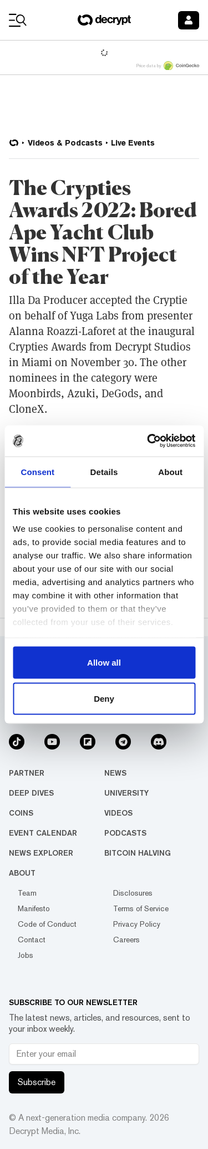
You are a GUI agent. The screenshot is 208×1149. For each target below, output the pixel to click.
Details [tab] (104, 471)
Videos (118, 812)
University (126, 792)
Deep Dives (31, 792)
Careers (126, 939)
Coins (21, 812)
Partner (26, 772)
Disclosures (133, 892)
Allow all (104, 662)
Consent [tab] (37, 471)
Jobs (25, 955)
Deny (104, 698)
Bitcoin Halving (137, 852)
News (115, 772)
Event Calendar (43, 832)
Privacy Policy (136, 924)
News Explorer (41, 852)
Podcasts (125, 832)
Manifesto (34, 908)
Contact (31, 939)
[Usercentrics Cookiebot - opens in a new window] (148, 441)
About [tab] (170, 471)
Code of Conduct (47, 924)
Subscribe (36, 1082)
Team (27, 892)
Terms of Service (141, 908)
